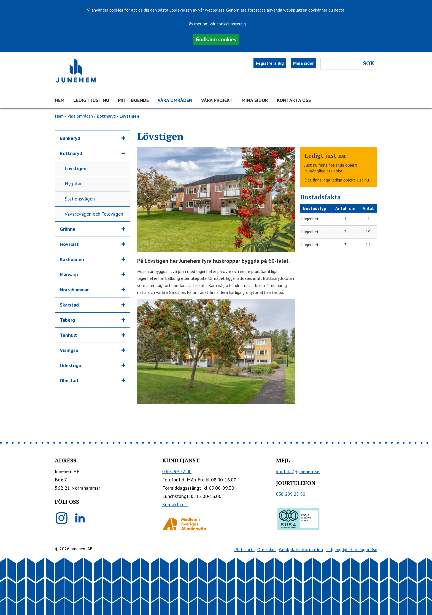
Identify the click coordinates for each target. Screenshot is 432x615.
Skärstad (69, 305)
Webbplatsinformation (301, 549)
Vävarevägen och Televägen (94, 214)
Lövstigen (76, 168)
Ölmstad (69, 380)
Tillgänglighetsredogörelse (351, 549)
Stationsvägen (80, 199)
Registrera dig (270, 63)
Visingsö (69, 350)
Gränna (67, 229)
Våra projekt (217, 100)
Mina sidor (303, 63)
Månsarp (69, 274)
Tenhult (68, 335)
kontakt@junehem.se (298, 471)
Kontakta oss (294, 100)
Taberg (67, 320)
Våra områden (175, 100)
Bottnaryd (106, 116)
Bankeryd (70, 138)
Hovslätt (69, 244)
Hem (59, 100)
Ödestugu (70, 365)
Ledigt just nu (91, 100)
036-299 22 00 (176, 471)
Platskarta (244, 549)
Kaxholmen (72, 259)
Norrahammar (74, 289)
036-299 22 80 (290, 494)
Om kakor (266, 549)
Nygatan (74, 183)
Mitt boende (133, 100)
